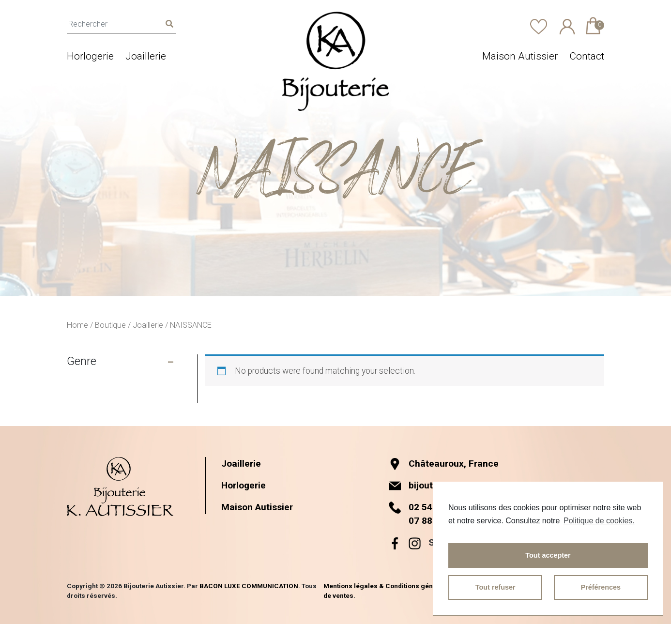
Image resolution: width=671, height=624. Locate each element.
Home (77, 325)
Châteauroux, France (444, 463)
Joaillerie (145, 56)
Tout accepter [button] (547, 555)
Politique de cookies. (599, 521)
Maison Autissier (520, 56)
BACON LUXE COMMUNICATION (248, 586)
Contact (586, 56)
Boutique (110, 325)
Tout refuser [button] (495, 587)
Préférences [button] (601, 587)
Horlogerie (90, 56)
